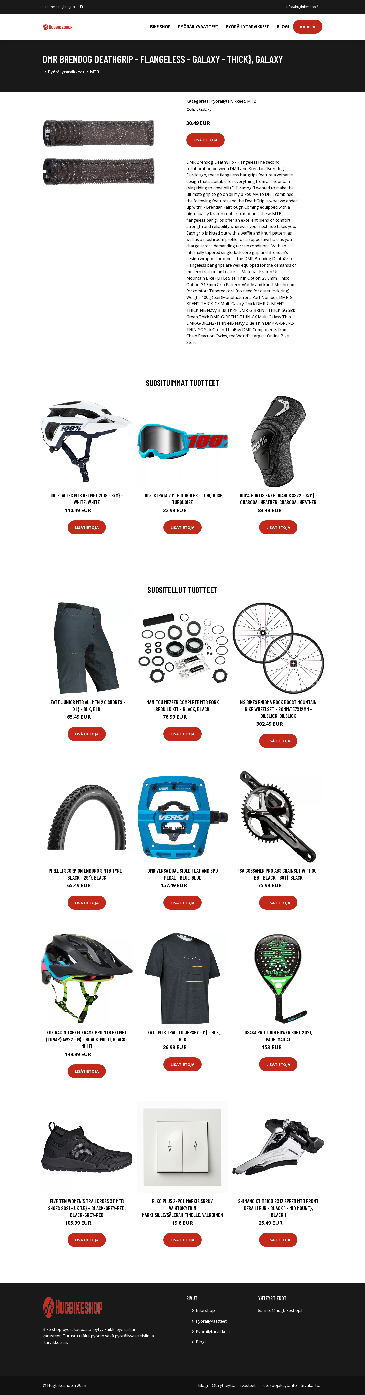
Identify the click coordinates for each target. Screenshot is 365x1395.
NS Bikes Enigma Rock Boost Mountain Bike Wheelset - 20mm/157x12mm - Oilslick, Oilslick (278, 709)
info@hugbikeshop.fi (301, 6)
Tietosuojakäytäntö (278, 1385)
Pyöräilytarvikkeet (247, 26)
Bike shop (160, 26)
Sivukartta (310, 1385)
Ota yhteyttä (223, 1385)
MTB (94, 72)
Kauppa (307, 26)
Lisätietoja (205, 139)
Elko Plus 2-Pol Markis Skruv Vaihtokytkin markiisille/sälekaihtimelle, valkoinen (182, 1208)
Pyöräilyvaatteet (198, 26)
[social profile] (81, 7)
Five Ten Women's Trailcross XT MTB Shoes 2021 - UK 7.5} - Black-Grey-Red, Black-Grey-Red (87, 1208)
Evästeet (247, 1385)
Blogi (283, 26)
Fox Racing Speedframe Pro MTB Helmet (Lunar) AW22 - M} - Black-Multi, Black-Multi (86, 1039)
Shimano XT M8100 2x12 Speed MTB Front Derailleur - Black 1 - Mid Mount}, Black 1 (278, 1208)
